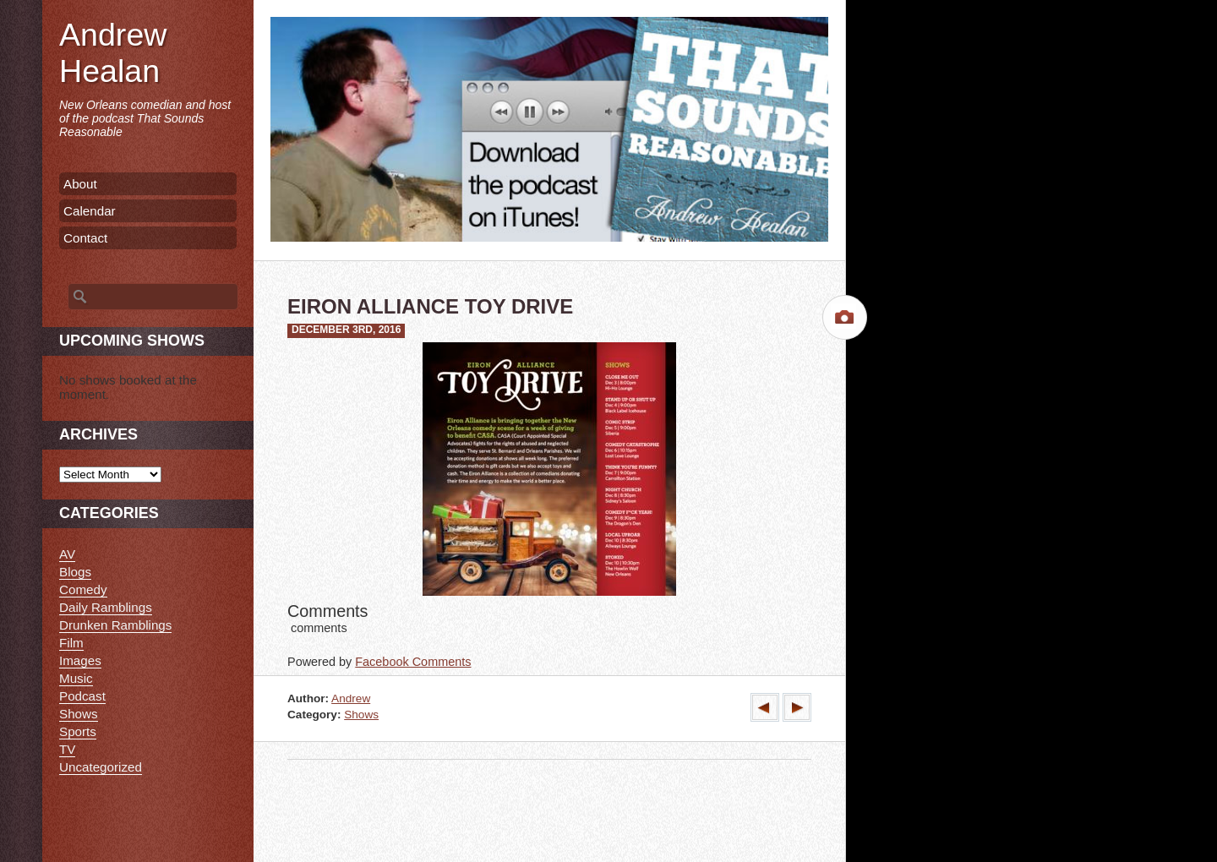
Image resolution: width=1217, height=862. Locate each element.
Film (71, 643)
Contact (85, 238)
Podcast (82, 696)
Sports (77, 731)
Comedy (83, 589)
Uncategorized (100, 767)
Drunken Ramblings (115, 625)
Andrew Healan (112, 53)
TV (67, 749)
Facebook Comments (413, 661)
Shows (361, 714)
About (80, 184)
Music (76, 678)
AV (67, 554)
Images (80, 660)
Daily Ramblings (105, 607)
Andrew (350, 698)
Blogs (75, 572)
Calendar (89, 211)
